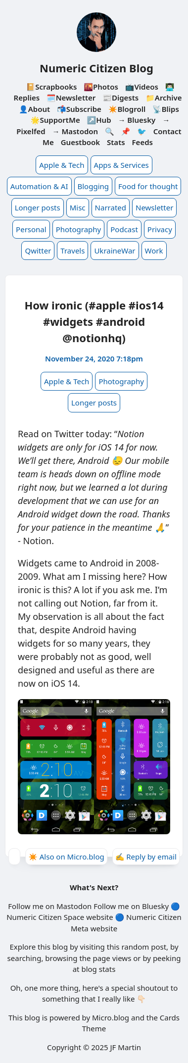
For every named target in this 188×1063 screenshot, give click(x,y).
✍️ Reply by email (146, 856)
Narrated (110, 207)
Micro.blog (110, 1017)
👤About (34, 109)
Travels (72, 250)
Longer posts (37, 207)
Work (154, 250)
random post (143, 947)
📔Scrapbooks (51, 87)
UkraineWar (114, 250)
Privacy (159, 229)
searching (24, 958)
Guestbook (80, 142)
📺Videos (141, 87)
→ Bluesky (136, 120)
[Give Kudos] (14, 857)
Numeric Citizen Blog (96, 67)
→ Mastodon (75, 131)
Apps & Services (121, 165)
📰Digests (120, 97)
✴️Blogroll (126, 109)
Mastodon (74, 906)
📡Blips (165, 109)
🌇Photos (101, 87)
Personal (31, 229)
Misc (78, 207)
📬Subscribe (79, 109)
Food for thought (148, 186)
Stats (116, 142)
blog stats (98, 969)
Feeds (142, 142)
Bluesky (155, 906)
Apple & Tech (61, 165)
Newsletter (154, 207)
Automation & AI (39, 186)
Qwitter (38, 250)
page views (112, 958)
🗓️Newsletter (71, 97)
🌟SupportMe (55, 120)
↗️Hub (99, 120)
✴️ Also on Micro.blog (66, 856)
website (99, 917)
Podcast (124, 229)
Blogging (93, 186)
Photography (78, 229)
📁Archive (163, 97)
